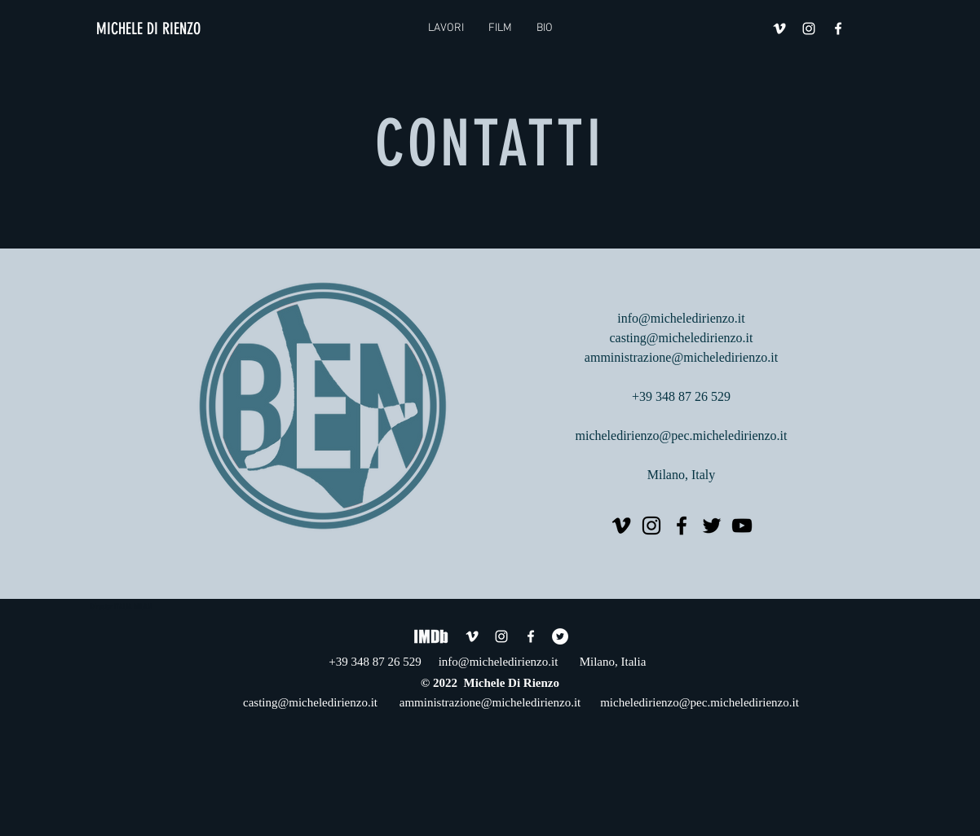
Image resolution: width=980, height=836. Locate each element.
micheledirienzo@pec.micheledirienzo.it (682, 435)
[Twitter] (712, 525)
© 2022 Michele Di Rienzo (490, 682)
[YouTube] (742, 525)
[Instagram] (651, 525)
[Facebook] (681, 525)
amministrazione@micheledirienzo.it (681, 357)
